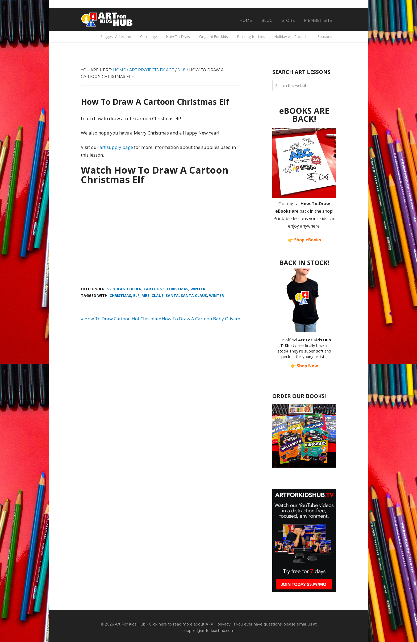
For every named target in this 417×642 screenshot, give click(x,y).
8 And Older (129, 288)
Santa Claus (194, 295)
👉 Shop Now (304, 366)
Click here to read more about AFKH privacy (190, 624)
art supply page (116, 147)
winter (216, 295)
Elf (136, 295)
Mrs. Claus (152, 295)
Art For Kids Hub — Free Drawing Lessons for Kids (107, 19)
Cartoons (154, 288)
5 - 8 (111, 288)
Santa (172, 295)
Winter (197, 288)
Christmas (177, 288)
